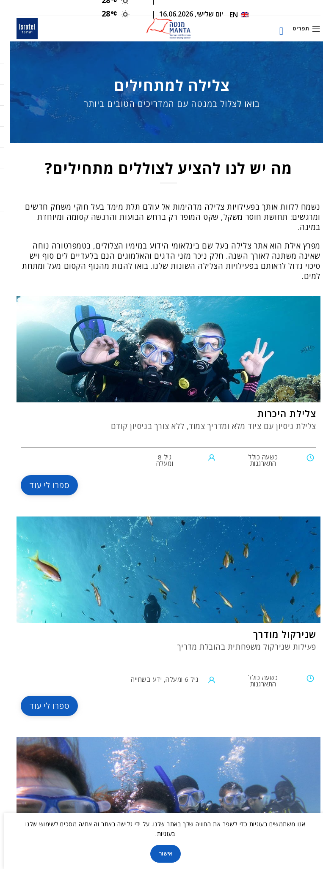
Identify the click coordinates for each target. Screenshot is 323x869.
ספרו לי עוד (39, 485)
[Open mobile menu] (296, 28)
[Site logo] (158, 28)
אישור (155, 853)
